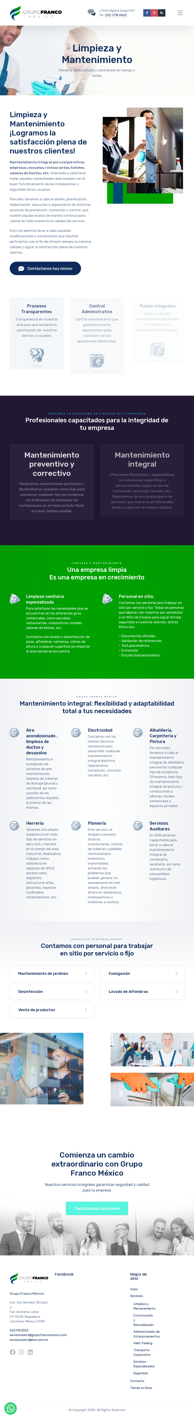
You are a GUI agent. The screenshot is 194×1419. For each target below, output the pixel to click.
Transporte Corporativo (142, 1352)
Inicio (134, 1289)
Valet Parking (142, 1343)
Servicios (136, 1296)
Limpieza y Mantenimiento (144, 1306)
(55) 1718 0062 (116, 15)
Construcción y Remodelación (143, 1320)
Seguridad (140, 1373)
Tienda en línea (141, 1388)
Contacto (137, 1381)
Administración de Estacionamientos (146, 1334)
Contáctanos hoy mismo (45, 269)
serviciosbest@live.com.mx (29, 1340)
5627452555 (19, 1330)
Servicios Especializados (144, 1364)
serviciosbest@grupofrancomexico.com (38, 1335)
